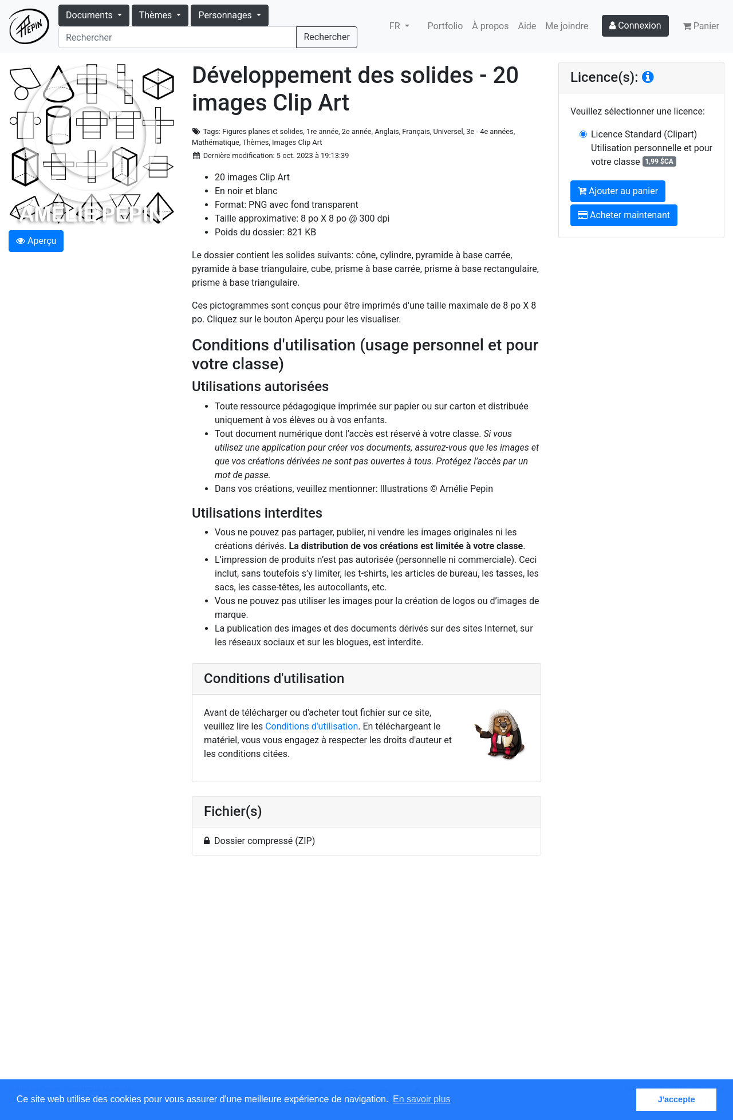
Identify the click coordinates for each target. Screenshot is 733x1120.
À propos (490, 26)
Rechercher (326, 36)
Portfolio (445, 26)
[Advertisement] (366, 974)
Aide (527, 26)
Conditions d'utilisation (311, 726)
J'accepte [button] (676, 1099)
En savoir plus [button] (422, 1099)
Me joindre (566, 26)
